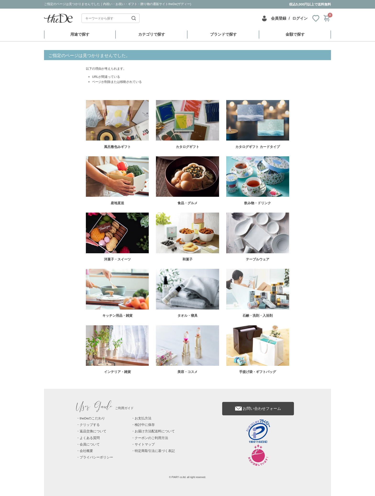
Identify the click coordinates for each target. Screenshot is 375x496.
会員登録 (278, 18)
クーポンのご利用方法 (151, 438)
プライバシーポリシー (96, 457)
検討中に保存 (145, 425)
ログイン (300, 18)
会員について (90, 444)
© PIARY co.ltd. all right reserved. (187, 477)
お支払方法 (143, 418)
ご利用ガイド (105, 408)
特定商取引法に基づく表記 (155, 451)
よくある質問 (90, 438)
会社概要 (86, 451)
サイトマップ (145, 444)
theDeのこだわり (92, 418)
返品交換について (93, 431)
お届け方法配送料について (155, 431)
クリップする (90, 425)
